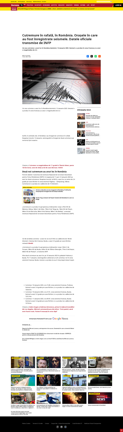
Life (88, 5)
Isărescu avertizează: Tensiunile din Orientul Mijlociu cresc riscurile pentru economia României (22, 371)
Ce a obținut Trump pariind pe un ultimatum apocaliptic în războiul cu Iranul (47, 389)
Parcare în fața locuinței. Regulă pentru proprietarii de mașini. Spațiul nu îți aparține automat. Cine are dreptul (99, 371)
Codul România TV (77, 423)
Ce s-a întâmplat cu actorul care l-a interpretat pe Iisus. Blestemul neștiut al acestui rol (48, 371)
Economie (46, 5)
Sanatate (69, 5)
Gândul (30, 243)
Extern (82, 5)
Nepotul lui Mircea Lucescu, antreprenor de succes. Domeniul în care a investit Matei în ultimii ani (48, 329)
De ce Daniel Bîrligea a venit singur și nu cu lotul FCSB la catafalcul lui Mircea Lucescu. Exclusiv (48, 339)
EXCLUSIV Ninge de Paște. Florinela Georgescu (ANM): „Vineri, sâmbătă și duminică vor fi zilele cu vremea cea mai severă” (56, 9)
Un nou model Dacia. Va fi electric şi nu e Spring (99, 388)
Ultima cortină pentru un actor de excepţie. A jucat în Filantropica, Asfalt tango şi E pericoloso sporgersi (93, 143)
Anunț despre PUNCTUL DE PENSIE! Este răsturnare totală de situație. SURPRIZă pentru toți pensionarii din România (46, 334)
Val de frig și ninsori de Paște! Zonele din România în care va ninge (55, 198)
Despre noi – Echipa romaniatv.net (60, 423)
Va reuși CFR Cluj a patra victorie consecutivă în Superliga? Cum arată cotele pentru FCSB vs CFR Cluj (21, 413)
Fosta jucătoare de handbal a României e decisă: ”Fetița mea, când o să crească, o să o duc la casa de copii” (48, 407)
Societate (38, 5)
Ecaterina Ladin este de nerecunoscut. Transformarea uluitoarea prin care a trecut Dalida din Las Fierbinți (93, 125)
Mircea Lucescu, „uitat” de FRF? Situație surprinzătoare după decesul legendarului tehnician (74, 371)
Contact (47, 423)
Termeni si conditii (38, 423)
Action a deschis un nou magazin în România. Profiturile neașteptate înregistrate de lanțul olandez (53, 190)
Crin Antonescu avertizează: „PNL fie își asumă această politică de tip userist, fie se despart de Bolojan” (93, 134)
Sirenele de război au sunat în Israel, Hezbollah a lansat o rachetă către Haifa (93, 117)
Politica (30, 5)
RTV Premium (21, 1)
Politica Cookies (26, 423)
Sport (93, 5)
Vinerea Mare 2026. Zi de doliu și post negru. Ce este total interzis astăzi (72, 406)
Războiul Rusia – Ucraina (39, 1)
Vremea (76, 5)
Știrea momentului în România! (97, 405)
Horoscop (29, 1)
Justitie (54, 5)
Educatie (61, 5)
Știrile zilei (13, 1)
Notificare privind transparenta (92, 423)
